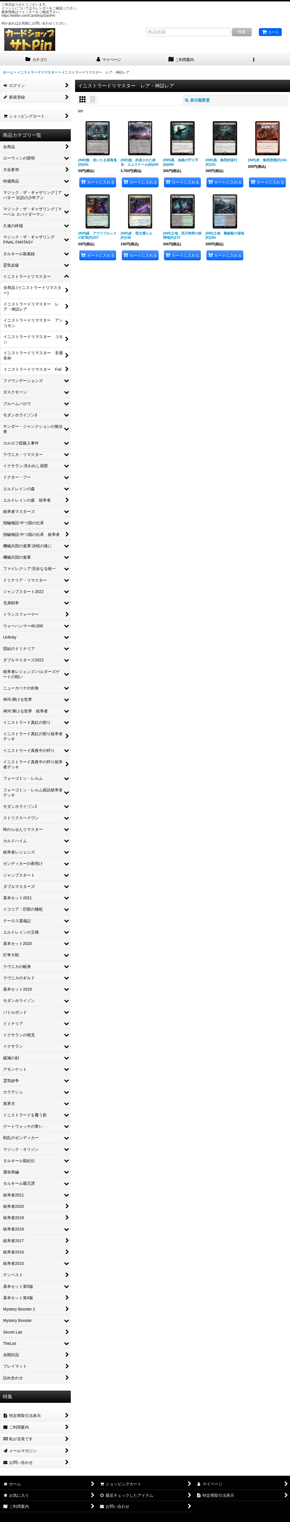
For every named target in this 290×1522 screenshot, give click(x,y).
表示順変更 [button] (197, 100)
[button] (254, 60)
